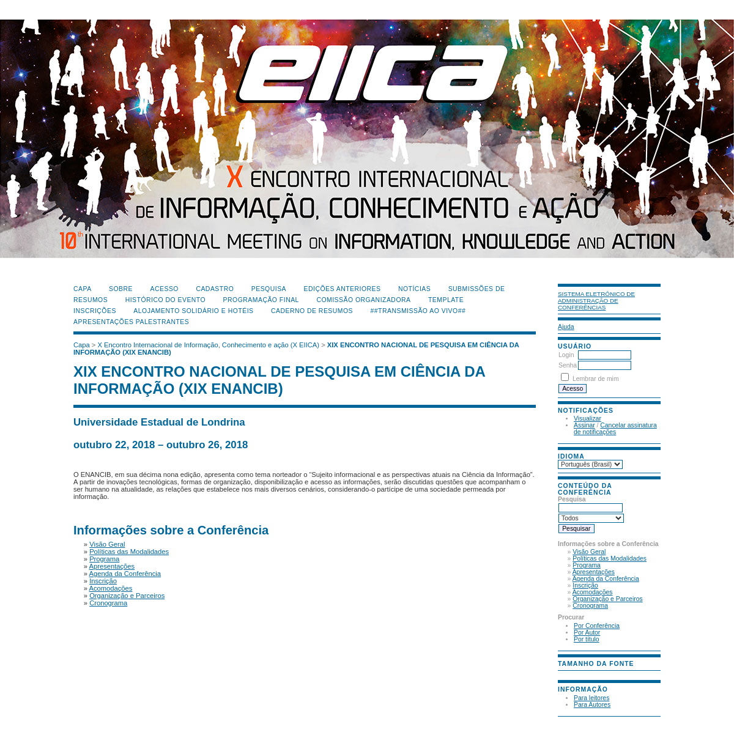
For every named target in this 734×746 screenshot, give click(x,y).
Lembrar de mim (596, 378)
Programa (587, 565)
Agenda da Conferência (606, 578)
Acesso (164, 289)
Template (446, 300)
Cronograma (590, 605)
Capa (82, 289)
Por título (586, 639)
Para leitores (591, 698)
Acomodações (593, 592)
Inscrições (94, 311)
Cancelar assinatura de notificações (615, 428)
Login (566, 355)
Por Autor (587, 632)
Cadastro (215, 289)
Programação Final (261, 300)
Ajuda (566, 326)
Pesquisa (268, 289)
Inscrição (585, 585)
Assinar (584, 425)
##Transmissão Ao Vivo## (418, 311)
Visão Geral (589, 551)
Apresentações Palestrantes (131, 322)
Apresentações (594, 572)
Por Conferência (597, 625)
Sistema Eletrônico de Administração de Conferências (596, 300)
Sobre (121, 289)
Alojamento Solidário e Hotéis (193, 311)
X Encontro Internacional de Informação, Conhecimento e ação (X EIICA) (209, 345)
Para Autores (592, 704)
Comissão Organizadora (363, 300)
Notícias (414, 289)
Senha (567, 365)
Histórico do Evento (165, 300)
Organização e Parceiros (607, 599)
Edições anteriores (342, 289)
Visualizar (587, 418)
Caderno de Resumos (312, 311)
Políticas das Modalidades (610, 558)
